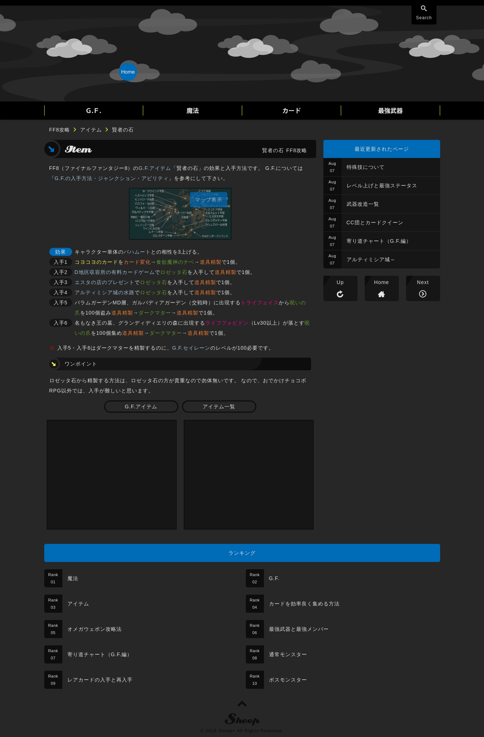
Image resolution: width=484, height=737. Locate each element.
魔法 (72, 578)
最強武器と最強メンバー (299, 629)
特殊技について (366, 167)
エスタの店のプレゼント (105, 282)
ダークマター (154, 313)
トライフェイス (260, 302)
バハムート (137, 252)
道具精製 (211, 262)
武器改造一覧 (363, 204)
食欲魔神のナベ (175, 262)
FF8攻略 (59, 130)
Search (424, 17)
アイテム (91, 130)
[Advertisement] (112, 474)
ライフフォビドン (227, 323)
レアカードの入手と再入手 (100, 680)
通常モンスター (288, 654)
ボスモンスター (288, 680)
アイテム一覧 (219, 406)
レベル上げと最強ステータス (382, 185)
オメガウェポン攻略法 (94, 629)
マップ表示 (208, 200)
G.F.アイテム (154, 168)
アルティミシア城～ (371, 259)
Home (381, 282)
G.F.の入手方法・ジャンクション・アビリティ (112, 178)
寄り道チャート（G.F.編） (379, 241)
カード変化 (137, 262)
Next (423, 282)
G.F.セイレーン (191, 348)
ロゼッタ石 (173, 272)
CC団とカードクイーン (375, 222)
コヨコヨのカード (96, 262)
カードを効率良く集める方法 (304, 604)
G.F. (274, 578)
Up (340, 282)
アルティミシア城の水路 (105, 292)
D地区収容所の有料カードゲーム (115, 272)
